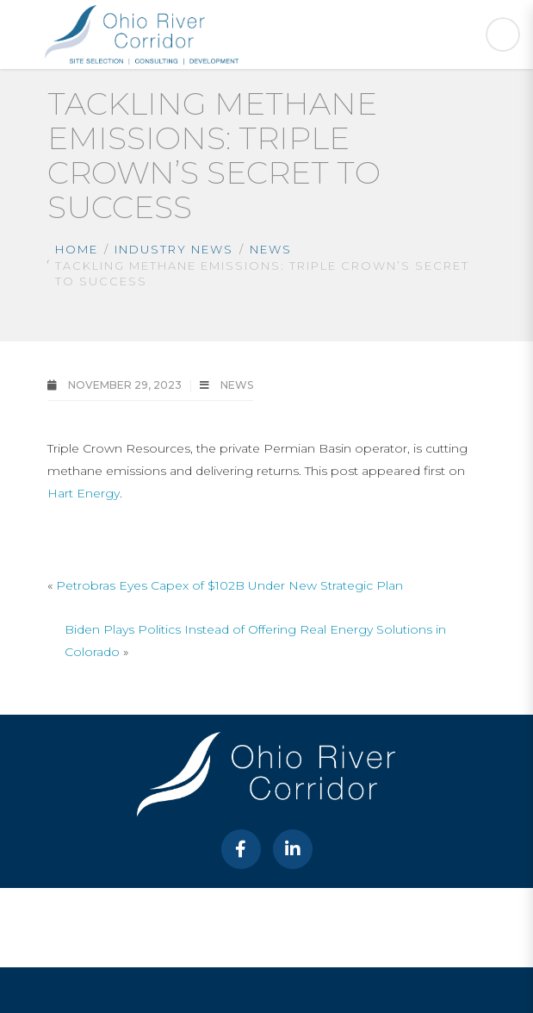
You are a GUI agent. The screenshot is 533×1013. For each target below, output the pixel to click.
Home (76, 249)
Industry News (174, 249)
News (271, 249)
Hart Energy (83, 493)
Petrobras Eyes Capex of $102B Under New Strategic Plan (229, 585)
